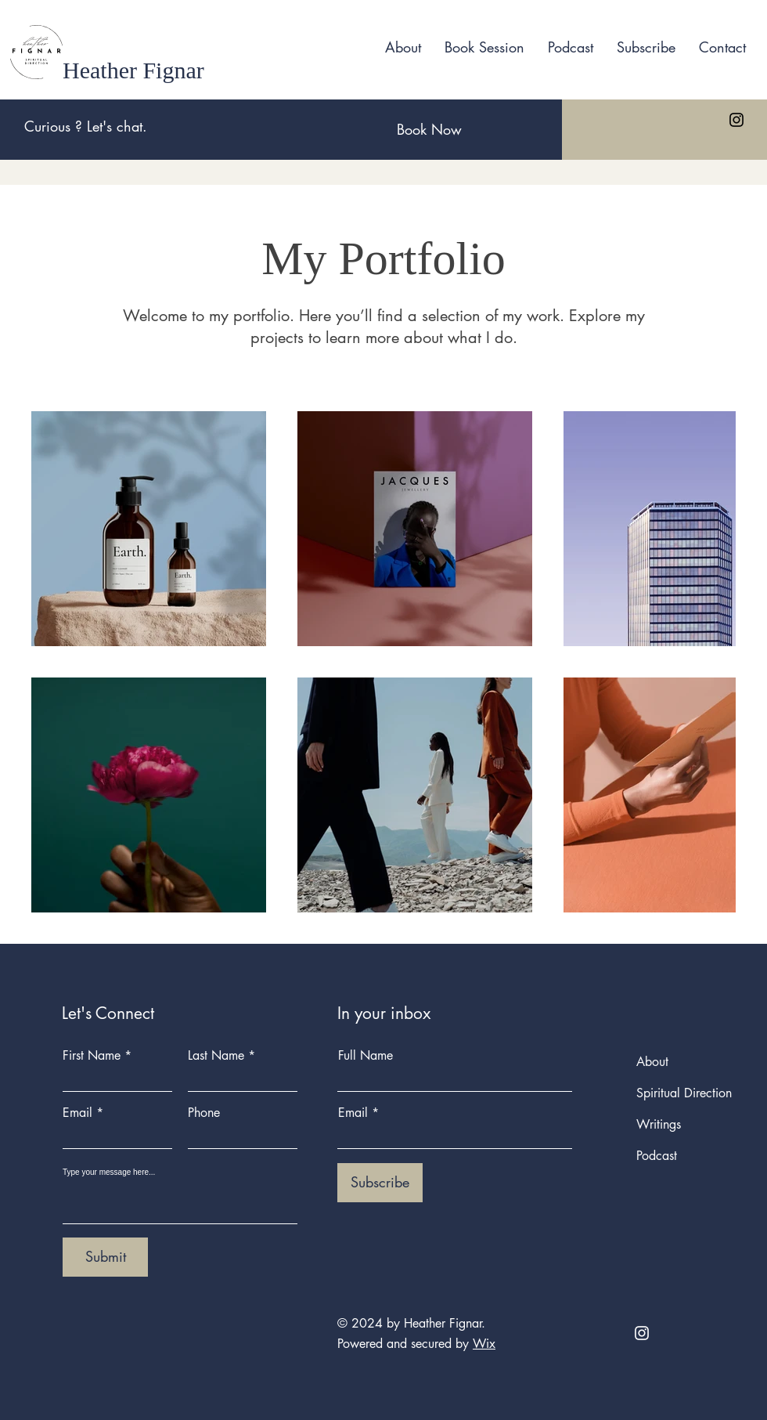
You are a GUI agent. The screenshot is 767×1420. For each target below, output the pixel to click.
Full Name (365, 1056)
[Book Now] (428, 129)
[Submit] (105, 1257)
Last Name (216, 1056)
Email (77, 1113)
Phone (204, 1113)
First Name (92, 1056)
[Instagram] (736, 119)
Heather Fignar (133, 70)
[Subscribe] (380, 1182)
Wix (484, 1343)
